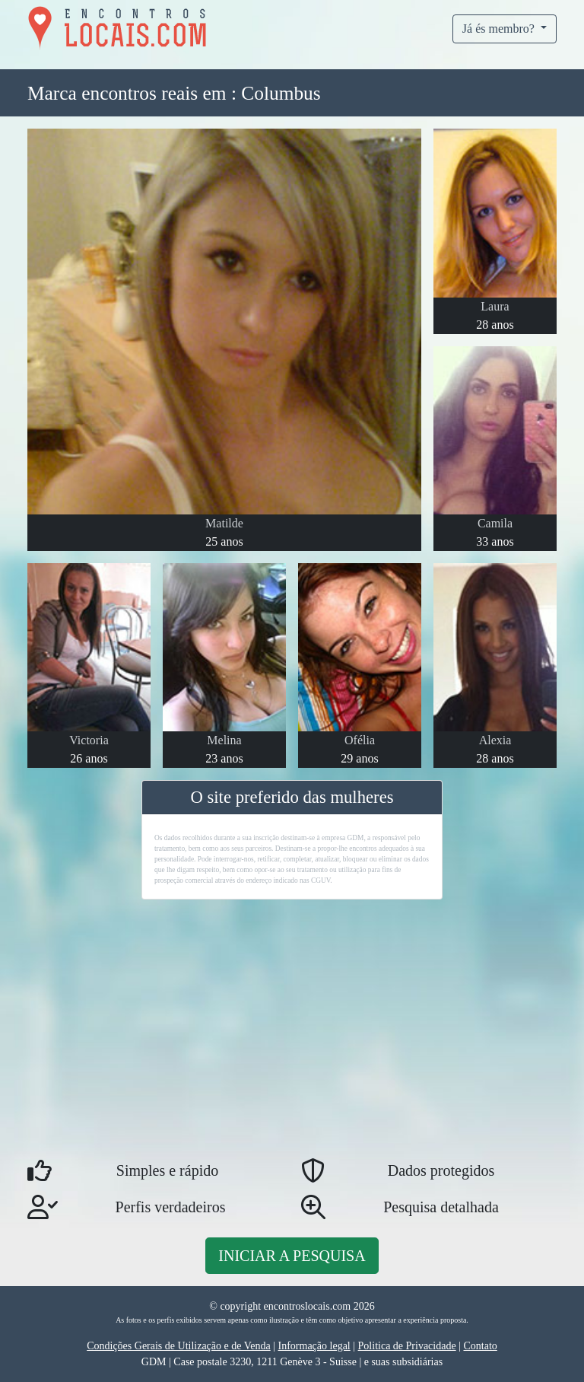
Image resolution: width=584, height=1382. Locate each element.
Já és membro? (500, 28)
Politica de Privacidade (407, 1346)
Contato (480, 1346)
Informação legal (314, 1346)
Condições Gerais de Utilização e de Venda (179, 1346)
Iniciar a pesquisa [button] (291, 1255)
